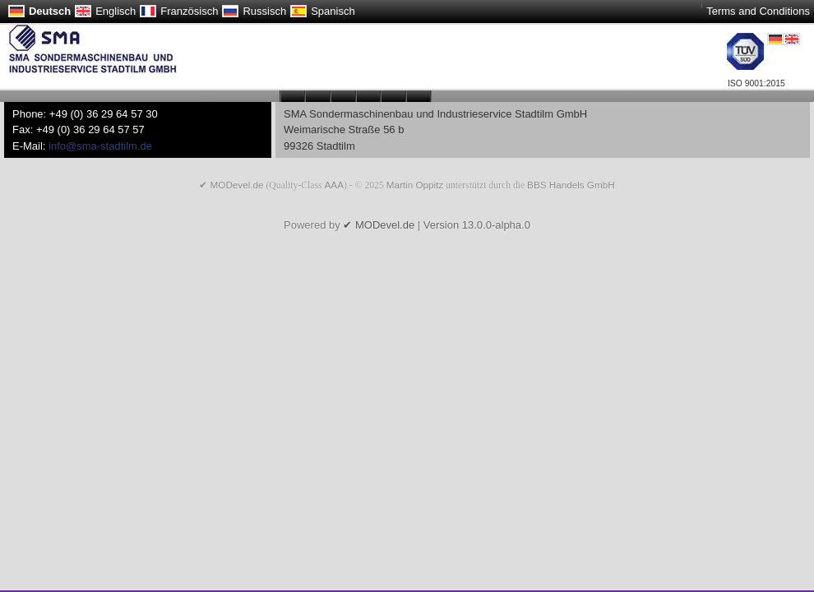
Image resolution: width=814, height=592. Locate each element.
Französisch (179, 11)
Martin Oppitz (415, 184)
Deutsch (39, 11)
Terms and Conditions (758, 11)
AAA (334, 184)
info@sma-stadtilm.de (100, 146)
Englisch (105, 11)
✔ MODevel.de (231, 184)
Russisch (254, 11)
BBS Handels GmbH (571, 184)
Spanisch (322, 11)
